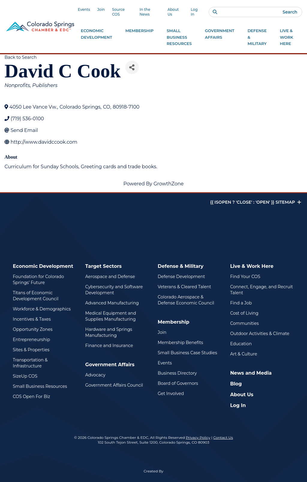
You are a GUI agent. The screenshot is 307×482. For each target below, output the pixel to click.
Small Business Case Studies (187, 352)
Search (289, 12)
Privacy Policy (198, 437)
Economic (96, 34)
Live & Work (286, 37)
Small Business (179, 37)
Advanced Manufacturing (112, 303)
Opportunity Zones (32, 329)
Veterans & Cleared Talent (184, 286)
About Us (173, 11)
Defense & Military (181, 266)
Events (84, 9)
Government (219, 34)
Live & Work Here (252, 266)
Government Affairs (109, 364)
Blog (236, 384)
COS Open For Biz (31, 396)
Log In (194, 11)
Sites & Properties (31, 349)
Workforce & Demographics (42, 309)
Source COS (118, 11)
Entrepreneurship (31, 339)
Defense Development (181, 276)
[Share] (132, 67)
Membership (173, 322)
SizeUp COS (25, 376)
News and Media (251, 373)
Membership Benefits (180, 342)
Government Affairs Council (114, 385)
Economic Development (43, 266)
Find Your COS (245, 276)
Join (101, 9)
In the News (144, 11)
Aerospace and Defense (110, 276)
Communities (244, 323)
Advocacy (95, 375)
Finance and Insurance (109, 345)
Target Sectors (103, 266)
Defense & (257, 37)
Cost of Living (244, 313)
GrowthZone (169, 184)
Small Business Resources (40, 386)
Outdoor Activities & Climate (259, 333)
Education (241, 343)
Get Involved (171, 393)
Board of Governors (178, 383)
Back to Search (20, 57)
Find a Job (241, 303)
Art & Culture (243, 354)
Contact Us (223, 437)
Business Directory (177, 373)
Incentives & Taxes (32, 319)
